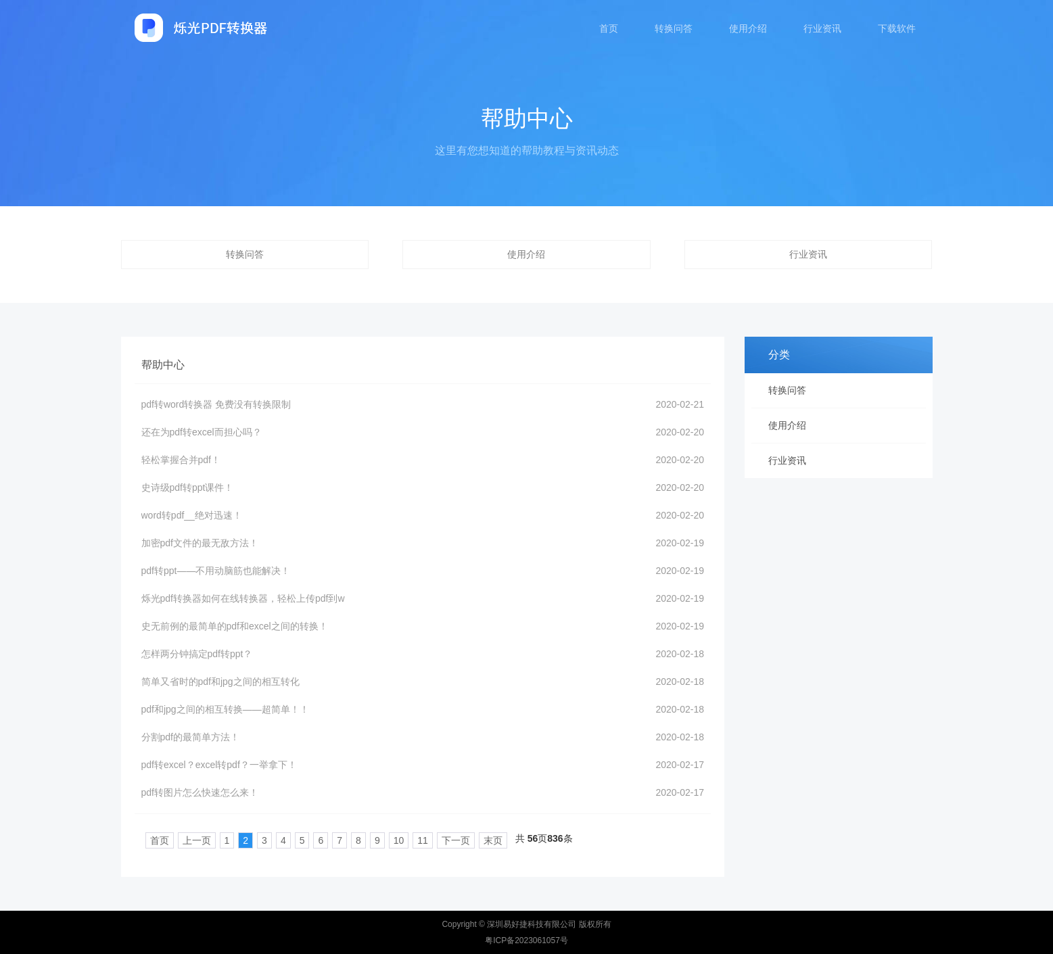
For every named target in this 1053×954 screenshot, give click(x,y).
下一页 (431, 840)
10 (374, 840)
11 (398, 840)
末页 (468, 840)
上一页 (172, 840)
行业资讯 (822, 28)
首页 (608, 28)
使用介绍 (748, 28)
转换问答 (674, 28)
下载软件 (897, 28)
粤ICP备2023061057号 (526, 940)
